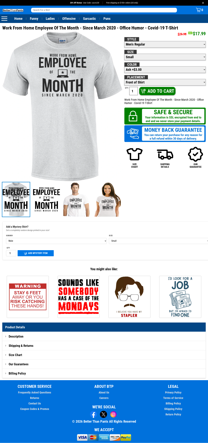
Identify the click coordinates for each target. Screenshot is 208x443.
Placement (136, 77)
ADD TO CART (157, 91)
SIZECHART (134, 157)
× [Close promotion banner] (203, 2)
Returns (34, 398)
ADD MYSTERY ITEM (35, 253)
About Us (104, 392)
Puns (107, 19)
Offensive (69, 19)
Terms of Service (173, 398)
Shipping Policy (173, 409)
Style (131, 39)
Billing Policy (17, 373)
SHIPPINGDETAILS (165, 157)
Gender (9, 236)
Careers (104, 398)
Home (18, 19)
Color (132, 65)
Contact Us (34, 403)
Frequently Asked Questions (34, 392)
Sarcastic (89, 19)
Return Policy (173, 414)
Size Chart (15, 355)
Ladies (50, 19)
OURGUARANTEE (195, 157)
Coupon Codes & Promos (34, 409)
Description (16, 336)
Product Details (15, 327)
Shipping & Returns (21, 346)
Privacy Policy (173, 392)
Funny (34, 19)
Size (130, 52)
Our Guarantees (19, 364)
